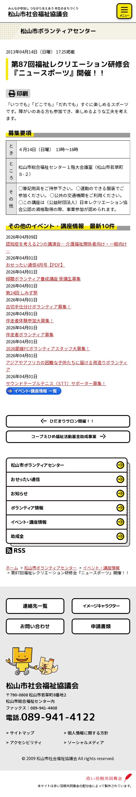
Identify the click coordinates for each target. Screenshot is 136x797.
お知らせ (19, 493)
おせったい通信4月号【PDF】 (35, 265)
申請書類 (101, 626)
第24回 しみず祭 (22, 293)
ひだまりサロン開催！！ (72, 421)
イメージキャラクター (101, 606)
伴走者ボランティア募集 (30, 334)
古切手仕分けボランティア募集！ (38, 306)
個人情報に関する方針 (88, 733)
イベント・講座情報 (29, 522)
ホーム (12, 568)
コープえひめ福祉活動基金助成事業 (63, 436)
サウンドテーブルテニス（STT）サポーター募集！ (56, 383)
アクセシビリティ (26, 742)
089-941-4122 (50, 717)
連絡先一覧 (35, 606)
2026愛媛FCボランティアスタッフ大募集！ (48, 348)
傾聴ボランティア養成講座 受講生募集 (43, 279)
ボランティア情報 (27, 508)
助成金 (17, 536)
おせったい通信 (25, 479)
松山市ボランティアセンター (37, 465)
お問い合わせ (35, 626)
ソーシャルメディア (86, 742)
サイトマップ (22, 733)
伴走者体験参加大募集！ (30, 320)
